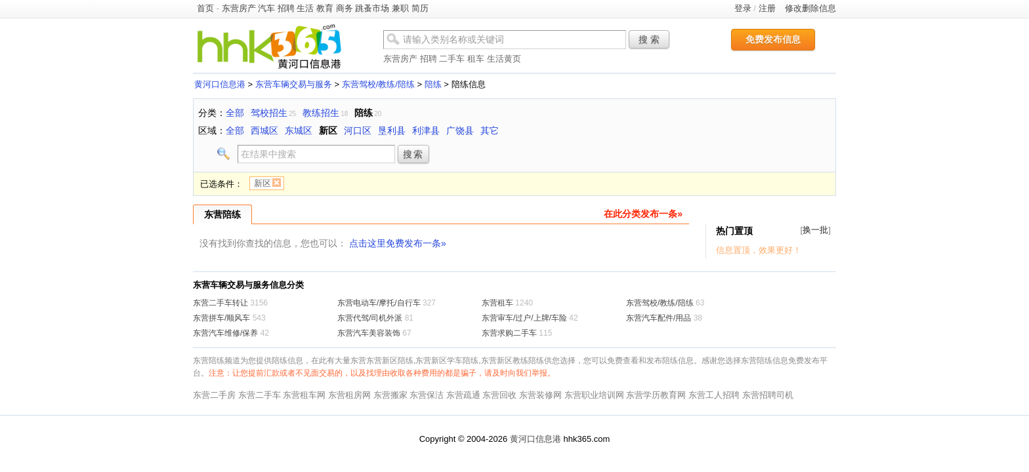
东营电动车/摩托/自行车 (379, 302)
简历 (420, 8)
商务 (344, 8)
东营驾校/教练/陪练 (378, 84)
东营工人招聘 (714, 395)
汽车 (266, 8)
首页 (205, 8)
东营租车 (497, 302)
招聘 (286, 8)
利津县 (426, 130)
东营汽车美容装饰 (368, 333)
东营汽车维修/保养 (225, 333)
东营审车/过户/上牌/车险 (524, 318)
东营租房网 (349, 395)
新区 (328, 130)
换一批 (815, 230)
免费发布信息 (773, 39)
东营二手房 (214, 395)
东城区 (298, 130)
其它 (489, 130)
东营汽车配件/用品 (658, 318)
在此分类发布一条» (643, 213)
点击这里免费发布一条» (397, 243)
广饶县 (460, 130)
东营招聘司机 (767, 395)
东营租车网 (304, 395)
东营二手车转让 (220, 302)
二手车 (452, 59)
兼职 (400, 8)
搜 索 (649, 39)
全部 (235, 113)
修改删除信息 (810, 8)
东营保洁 (427, 395)
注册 (767, 8)
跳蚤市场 (372, 8)
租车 (475, 59)
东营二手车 (259, 395)
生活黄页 (504, 59)
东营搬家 (390, 395)
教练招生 (321, 113)
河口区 (357, 130)
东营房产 (239, 8)
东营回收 (499, 395)
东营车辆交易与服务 (293, 84)
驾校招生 (269, 113)
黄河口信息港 (219, 84)
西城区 (264, 130)
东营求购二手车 (509, 333)
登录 (742, 8)
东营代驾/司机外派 (369, 318)
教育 (324, 8)
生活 (305, 8)
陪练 (433, 84)
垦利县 (392, 130)
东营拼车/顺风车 (221, 318)
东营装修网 (540, 395)
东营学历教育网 (656, 395)
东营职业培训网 (594, 395)
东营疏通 (463, 395)
